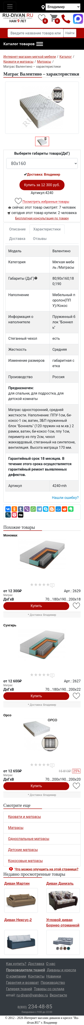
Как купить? (16, 964)
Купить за (42, 185)
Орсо (7, 715)
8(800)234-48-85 (66, 19)
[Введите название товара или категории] (36, 33)
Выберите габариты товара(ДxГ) (42, 153)
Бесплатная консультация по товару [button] (42, 218)
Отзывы (40, 239)
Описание (17, 229)
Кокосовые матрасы (25, 861)
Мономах (10, 535)
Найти (70, 33)
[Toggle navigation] (10, 6)
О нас (50, 964)
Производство (53, 982)
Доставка (17, 239)
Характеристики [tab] (47, 229)
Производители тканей (25, 970)
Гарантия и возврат (22, 982)
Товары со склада (49, 989)
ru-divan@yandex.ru (32, 995)
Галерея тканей (19, 989)
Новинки (53, 976)
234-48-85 (34, 1006)
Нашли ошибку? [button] (65, 498)
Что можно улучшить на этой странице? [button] (46, 869)
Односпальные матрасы (28, 839)
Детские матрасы (23, 850)
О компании (16, 976)
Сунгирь (9, 625)
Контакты (36, 976)
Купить (36, 606)
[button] (23, 44)
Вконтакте (58, 995)
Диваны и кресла (61, 970)
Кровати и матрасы (24, 817)
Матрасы (16, 828)
